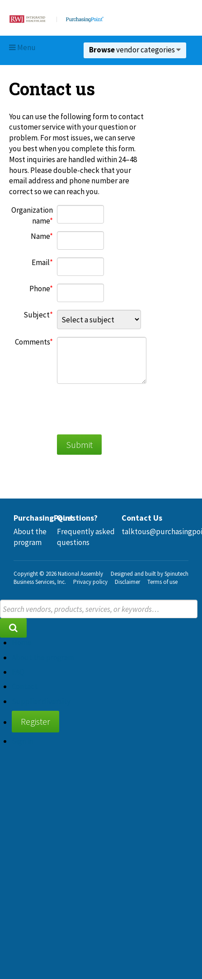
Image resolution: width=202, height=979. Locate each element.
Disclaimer (127, 582)
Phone (39, 289)
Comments (32, 342)
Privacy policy (90, 582)
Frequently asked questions (86, 537)
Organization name (32, 215)
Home (22, 643)
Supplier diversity (41, 701)
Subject (36, 315)
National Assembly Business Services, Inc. (58, 578)
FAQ (18, 672)
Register (35, 721)
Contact (25, 686)
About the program (30, 537)
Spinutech (176, 574)
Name (40, 236)
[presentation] (125, 409)
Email (41, 262)
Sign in (22, 741)
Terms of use (162, 582)
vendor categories (135, 50)
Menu (22, 47)
